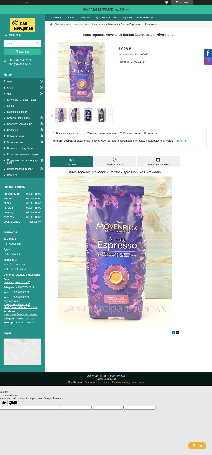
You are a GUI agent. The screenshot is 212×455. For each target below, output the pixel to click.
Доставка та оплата (107, 17)
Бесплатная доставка (68, 133)
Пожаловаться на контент (97, 382)
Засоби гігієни (15, 142)
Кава (10, 87)
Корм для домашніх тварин (23, 154)
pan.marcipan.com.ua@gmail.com (19, 282)
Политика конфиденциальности (128, 382)
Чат (197, 445)
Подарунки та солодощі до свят (22, 161)
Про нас (127, 17)
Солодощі (13, 130)
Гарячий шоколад (17, 111)
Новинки (12, 175)
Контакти (86, 17)
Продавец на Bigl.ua (106, 379)
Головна (56, 17)
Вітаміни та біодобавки (20, 148)
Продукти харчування (19, 124)
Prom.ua (121, 376)
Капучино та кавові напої (21, 99)
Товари (8, 81)
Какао (10, 105)
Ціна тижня (143, 17)
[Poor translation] (13, 403)
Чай (9, 93)
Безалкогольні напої (18, 117)
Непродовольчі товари (20, 168)
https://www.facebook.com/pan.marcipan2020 (29, 314)
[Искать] (37, 43)
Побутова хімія (15, 136)
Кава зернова (81, 24)
